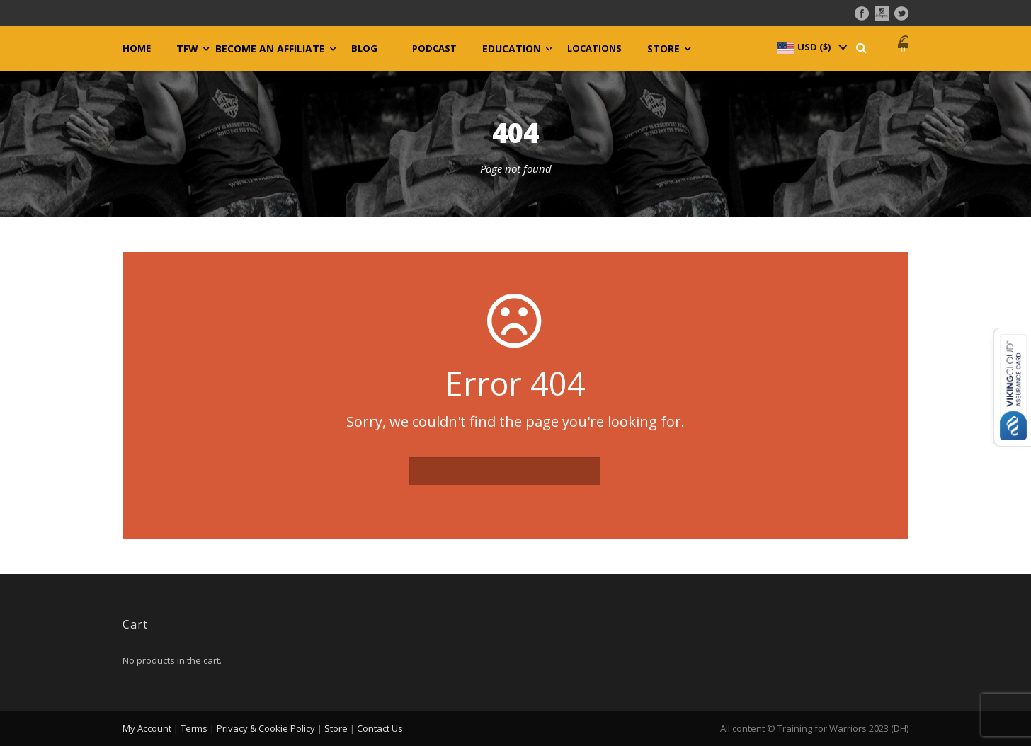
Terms (194, 728)
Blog (364, 48)
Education (511, 49)
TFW (187, 49)
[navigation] (810, 46)
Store (663, 49)
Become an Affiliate (270, 49)
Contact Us (380, 728)
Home (137, 48)
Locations (594, 48)
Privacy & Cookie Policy (266, 728)
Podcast (434, 48)
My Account (147, 728)
